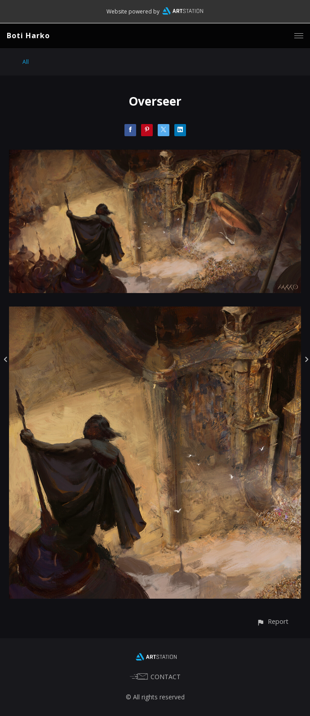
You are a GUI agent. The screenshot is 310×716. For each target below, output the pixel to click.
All (25, 62)
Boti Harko (28, 35)
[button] (272, 621)
